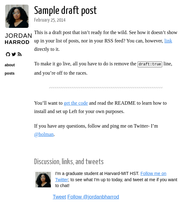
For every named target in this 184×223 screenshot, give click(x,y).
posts (10, 73)
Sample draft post (65, 11)
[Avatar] (17, 26)
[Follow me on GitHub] (8, 54)
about (10, 65)
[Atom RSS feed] (20, 54)
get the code (76, 102)
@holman (44, 133)
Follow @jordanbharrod (93, 196)
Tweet (59, 196)
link (168, 40)
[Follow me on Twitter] (13, 54)
